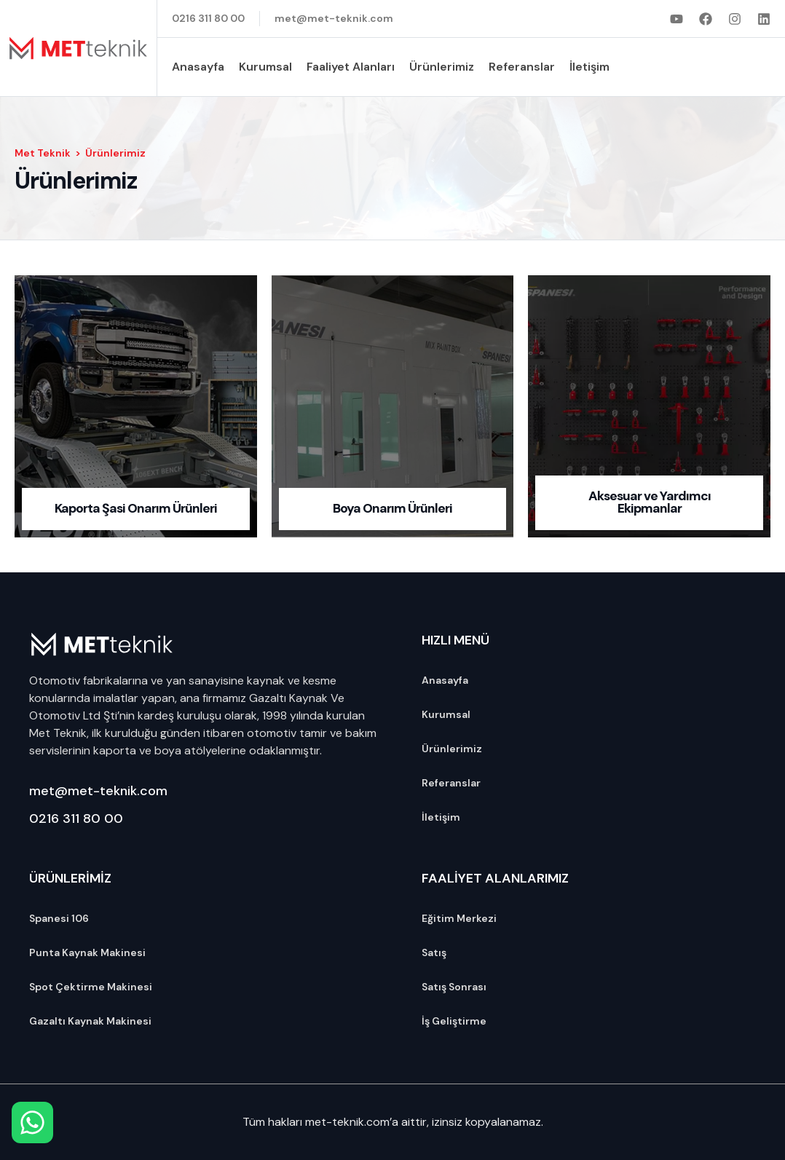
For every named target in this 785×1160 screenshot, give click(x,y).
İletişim (589, 66)
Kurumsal (265, 66)
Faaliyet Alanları (351, 66)
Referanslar (522, 66)
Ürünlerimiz (441, 66)
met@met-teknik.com (98, 791)
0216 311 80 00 (76, 818)
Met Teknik (43, 152)
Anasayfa (198, 66)
